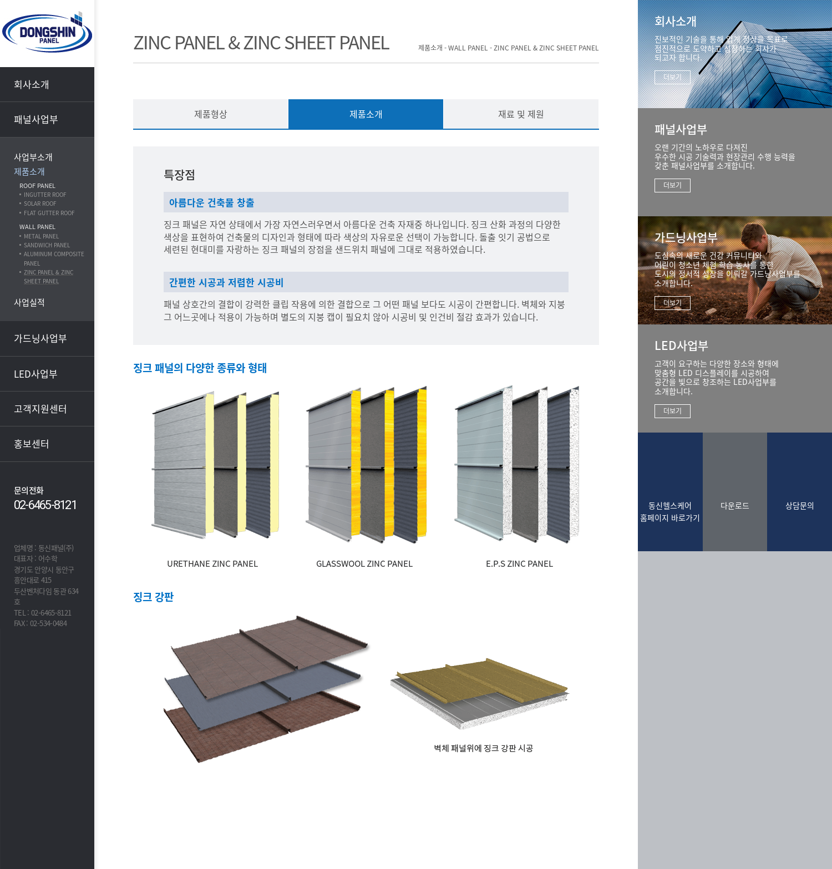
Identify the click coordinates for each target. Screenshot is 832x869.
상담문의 (799, 505)
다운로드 (735, 505)
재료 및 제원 (521, 113)
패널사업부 (36, 119)
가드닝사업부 (40, 338)
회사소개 (31, 84)
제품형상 (210, 113)
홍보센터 (31, 443)
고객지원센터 (40, 408)
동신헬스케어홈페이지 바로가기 (670, 511)
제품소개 (366, 113)
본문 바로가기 (0, 0)
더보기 (672, 77)
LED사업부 (36, 373)
